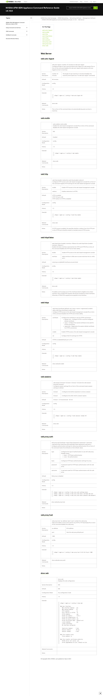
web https (45, 38)
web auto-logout (47, 30)
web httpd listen (47, 36)
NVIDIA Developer (74, 1)
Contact (58, 689)
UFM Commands (10, 31)
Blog (81, 1)
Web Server (81, 19)
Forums (86, 1)
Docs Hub (18, 1)
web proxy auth (47, 42)
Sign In (94, 1)
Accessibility (35, 689)
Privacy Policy (9, 689)
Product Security (52, 689)
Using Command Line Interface (13, 27)
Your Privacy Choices (17, 689)
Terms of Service (27, 689)
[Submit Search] (95, 7)
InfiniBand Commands (11, 35)
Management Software (89, 18)
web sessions (46, 40)
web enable (45, 32)
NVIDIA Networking (63, 18)
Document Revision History (12, 38)
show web (45, 45)
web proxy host (46, 44)
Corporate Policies (42, 689)
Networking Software (75, 18)
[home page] (10, 1)
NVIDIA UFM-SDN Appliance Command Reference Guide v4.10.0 (59, 19)
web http (45, 34)
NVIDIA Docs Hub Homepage (48, 18)
